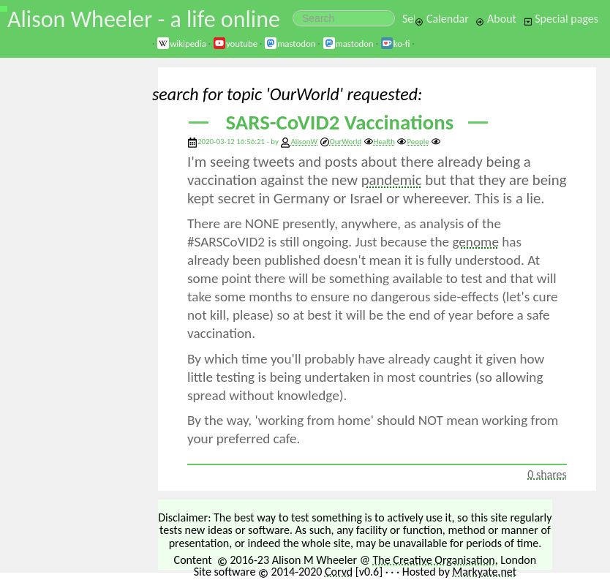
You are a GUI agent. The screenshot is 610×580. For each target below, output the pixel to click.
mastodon (289, 43)
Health (379, 141)
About (495, 19)
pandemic (391, 179)
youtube (235, 43)
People (412, 141)
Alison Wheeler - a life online (143, 19)
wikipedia (181, 43)
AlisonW (303, 141)
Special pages (561, 19)
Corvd (339, 572)
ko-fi (395, 43)
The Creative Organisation (434, 560)
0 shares (547, 474)
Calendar (442, 19)
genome (475, 241)
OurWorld (341, 141)
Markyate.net (485, 572)
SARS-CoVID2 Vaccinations (340, 122)
